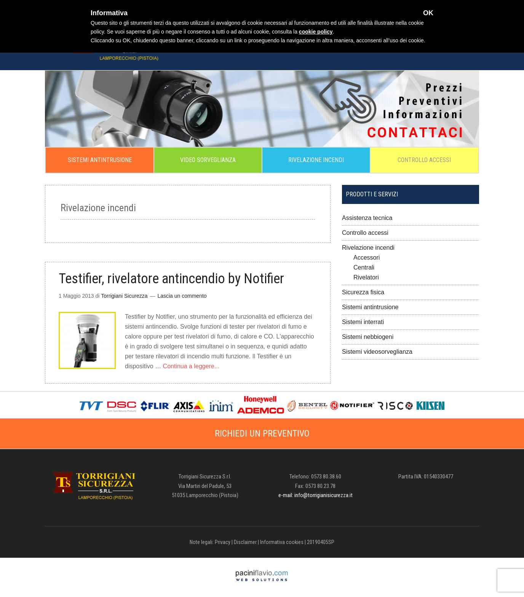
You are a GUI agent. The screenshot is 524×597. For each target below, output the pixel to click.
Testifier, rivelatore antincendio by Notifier (171, 279)
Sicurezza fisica (363, 292)
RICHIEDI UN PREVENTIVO (262, 433)
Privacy (222, 542)
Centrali (363, 267)
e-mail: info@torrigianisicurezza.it (315, 495)
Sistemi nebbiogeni (367, 337)
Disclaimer (245, 542)
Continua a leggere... (191, 366)
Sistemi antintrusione (370, 307)
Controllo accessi (365, 232)
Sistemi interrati (363, 322)
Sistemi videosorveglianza (377, 351)
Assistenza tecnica (367, 218)
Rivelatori (366, 277)
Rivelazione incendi (368, 247)
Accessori (366, 257)
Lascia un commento (181, 296)
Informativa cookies (282, 542)
